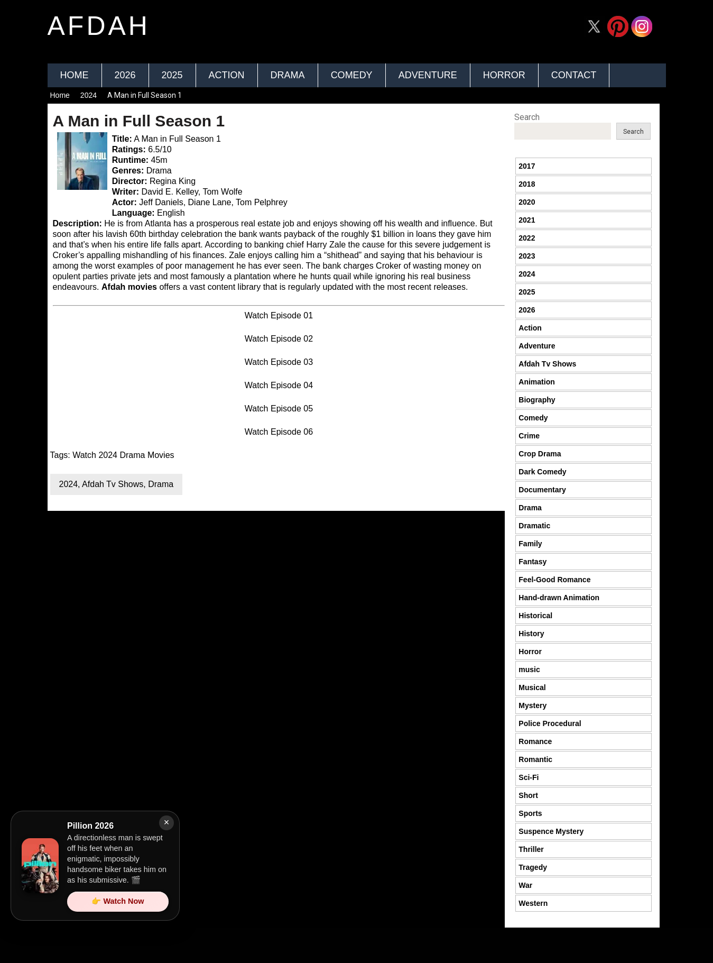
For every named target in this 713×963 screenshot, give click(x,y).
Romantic (535, 759)
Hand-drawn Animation (558, 597)
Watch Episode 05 (279, 408)
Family (530, 543)
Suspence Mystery (551, 831)
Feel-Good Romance (554, 579)
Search (527, 117)
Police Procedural (549, 723)
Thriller (530, 849)
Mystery (532, 705)
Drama (288, 75)
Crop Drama (539, 454)
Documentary (542, 489)
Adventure (428, 75)
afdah (99, 26)
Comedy (352, 75)
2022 (526, 238)
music (529, 669)
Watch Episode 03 (279, 361)
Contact (574, 75)
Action (227, 75)
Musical (531, 687)
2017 (526, 166)
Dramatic (534, 525)
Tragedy (532, 867)
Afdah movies (129, 286)
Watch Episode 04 (279, 385)
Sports (530, 813)
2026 (125, 75)
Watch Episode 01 (279, 315)
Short (528, 795)
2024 (88, 95)
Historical (535, 615)
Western (533, 903)
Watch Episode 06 (279, 431)
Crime (529, 436)
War (525, 885)
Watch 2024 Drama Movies (123, 455)
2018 (526, 184)
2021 (526, 220)
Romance (535, 741)
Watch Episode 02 (279, 338)
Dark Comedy (542, 471)
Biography (536, 400)
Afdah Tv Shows (112, 484)
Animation (536, 382)
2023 (526, 256)
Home (74, 75)
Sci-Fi (528, 777)
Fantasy (532, 561)
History (531, 633)
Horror (504, 75)
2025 (172, 75)
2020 (526, 202)
